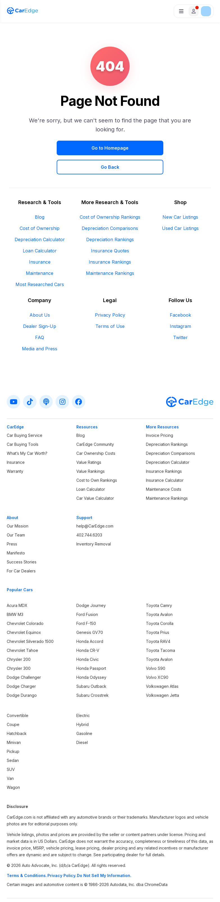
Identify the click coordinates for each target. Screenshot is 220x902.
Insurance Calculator (165, 461)
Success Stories (21, 542)
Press (12, 524)
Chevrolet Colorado (25, 604)
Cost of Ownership (39, 209)
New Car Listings (180, 198)
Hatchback (17, 714)
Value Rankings (90, 452)
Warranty (15, 452)
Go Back (151, 148)
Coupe (13, 705)
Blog (39, 198)
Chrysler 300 (19, 649)
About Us (39, 296)
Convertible (17, 696)
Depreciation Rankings (110, 220)
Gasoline (84, 714)
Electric (83, 696)
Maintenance (39, 254)
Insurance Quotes (110, 231)
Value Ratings (88, 443)
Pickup (13, 732)
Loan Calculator (40, 231)
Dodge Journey (91, 586)
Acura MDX (17, 586)
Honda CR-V (87, 631)
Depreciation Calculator (40, 220)
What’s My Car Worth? (27, 434)
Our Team (16, 515)
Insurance (40, 243)
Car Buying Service (24, 416)
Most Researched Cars (39, 265)
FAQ (39, 318)
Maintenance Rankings (110, 254)
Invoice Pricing (159, 416)
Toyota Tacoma (160, 631)
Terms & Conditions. (27, 856)
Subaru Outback (91, 667)
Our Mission (17, 506)
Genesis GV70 (89, 613)
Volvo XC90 (157, 658)
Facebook (180, 296)
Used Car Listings (180, 209)
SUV (11, 750)
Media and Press (39, 329)
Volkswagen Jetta (162, 676)
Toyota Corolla (159, 604)
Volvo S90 (155, 649)
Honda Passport (91, 649)
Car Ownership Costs (95, 434)
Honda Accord (89, 622)
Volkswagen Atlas (162, 667)
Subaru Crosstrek (92, 676)
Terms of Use (110, 307)
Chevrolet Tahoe (22, 631)
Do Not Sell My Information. (104, 856)
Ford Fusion (87, 595)
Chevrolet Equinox (24, 613)
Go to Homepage (69, 148)
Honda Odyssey (91, 658)
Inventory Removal (93, 524)
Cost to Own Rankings (96, 461)
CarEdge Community (95, 425)
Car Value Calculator (95, 479)
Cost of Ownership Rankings (110, 198)
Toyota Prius (157, 613)
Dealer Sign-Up (39, 307)
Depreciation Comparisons (110, 209)
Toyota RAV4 (158, 622)
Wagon (13, 768)
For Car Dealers (21, 551)
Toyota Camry (159, 586)
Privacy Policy (110, 296)
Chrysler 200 (19, 640)
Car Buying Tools (22, 425)
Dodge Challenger (24, 658)
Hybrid (82, 705)
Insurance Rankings (110, 243)
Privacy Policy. (61, 856)
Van (10, 759)
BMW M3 (15, 595)
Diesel (82, 723)
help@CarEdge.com (94, 506)
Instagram (180, 307)
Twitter (180, 318)
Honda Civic (87, 640)
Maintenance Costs (163, 470)
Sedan (13, 741)
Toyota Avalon (159, 595)
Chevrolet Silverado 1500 (30, 622)
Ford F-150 (86, 604)
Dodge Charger (21, 667)
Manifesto (16, 533)
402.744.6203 (89, 515)
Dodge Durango (22, 676)
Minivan (14, 723)
